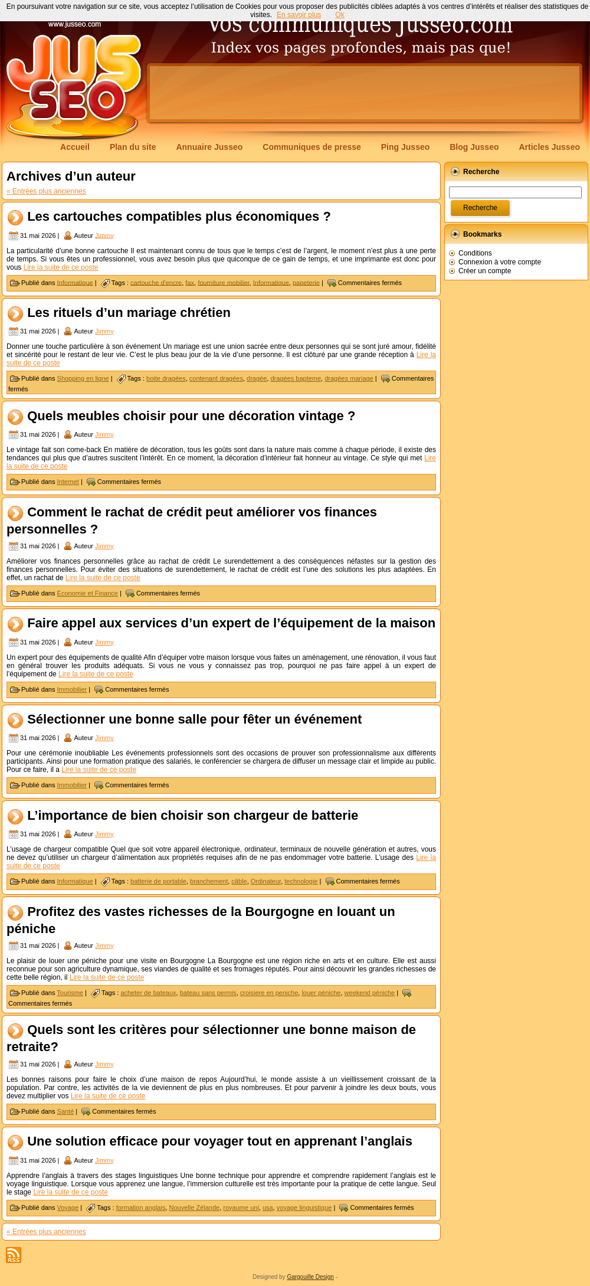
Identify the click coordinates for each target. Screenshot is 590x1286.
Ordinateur (266, 881)
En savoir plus (299, 15)
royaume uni (241, 1207)
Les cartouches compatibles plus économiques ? (179, 216)
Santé (65, 1111)
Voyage (68, 1207)
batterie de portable (158, 881)
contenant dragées (216, 378)
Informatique (75, 282)
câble (239, 881)
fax (189, 282)
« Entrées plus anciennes (46, 191)
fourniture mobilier (223, 282)
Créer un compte (484, 271)
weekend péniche (370, 992)
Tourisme (70, 992)
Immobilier (72, 689)
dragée (257, 378)
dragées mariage (348, 378)
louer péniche (320, 992)
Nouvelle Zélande (194, 1207)
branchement (209, 881)
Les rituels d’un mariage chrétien (129, 312)
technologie (300, 881)
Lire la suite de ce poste (61, 267)
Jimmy (104, 234)
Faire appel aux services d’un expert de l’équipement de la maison (231, 623)
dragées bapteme (295, 378)
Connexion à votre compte (499, 262)
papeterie (306, 282)
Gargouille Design (310, 1277)
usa (268, 1207)
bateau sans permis (208, 992)
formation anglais (141, 1207)
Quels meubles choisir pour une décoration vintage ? (191, 415)
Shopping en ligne (83, 378)
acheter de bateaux (148, 992)
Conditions (475, 253)
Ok (339, 15)
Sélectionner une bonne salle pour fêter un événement (194, 719)
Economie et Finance (87, 593)
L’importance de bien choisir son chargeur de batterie (192, 815)
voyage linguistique (304, 1207)
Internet (68, 481)
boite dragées (166, 378)
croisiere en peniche (269, 992)
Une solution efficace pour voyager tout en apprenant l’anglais (219, 1141)
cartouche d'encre (156, 282)
